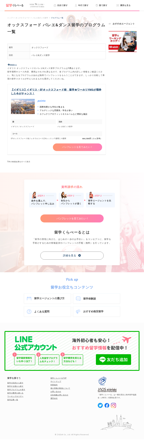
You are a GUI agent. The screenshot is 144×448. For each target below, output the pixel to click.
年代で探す (82, 5)
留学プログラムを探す (16, 390)
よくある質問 (41, 311)
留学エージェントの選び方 (49, 298)
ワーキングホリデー (15, 396)
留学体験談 (89, 298)
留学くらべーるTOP (58, 378)
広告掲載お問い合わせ (59, 395)
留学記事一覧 (12, 400)
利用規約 (54, 385)
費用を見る (123, 5)
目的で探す (61, 5)
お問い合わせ (55, 392)
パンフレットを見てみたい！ (77, 147)
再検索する (13, 65)
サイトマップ (55, 381)
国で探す (101, 5)
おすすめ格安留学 (93, 311)
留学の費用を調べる (15, 393)
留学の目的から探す (15, 383)
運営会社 (54, 398)
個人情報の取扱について (60, 388)
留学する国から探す (15, 386)
